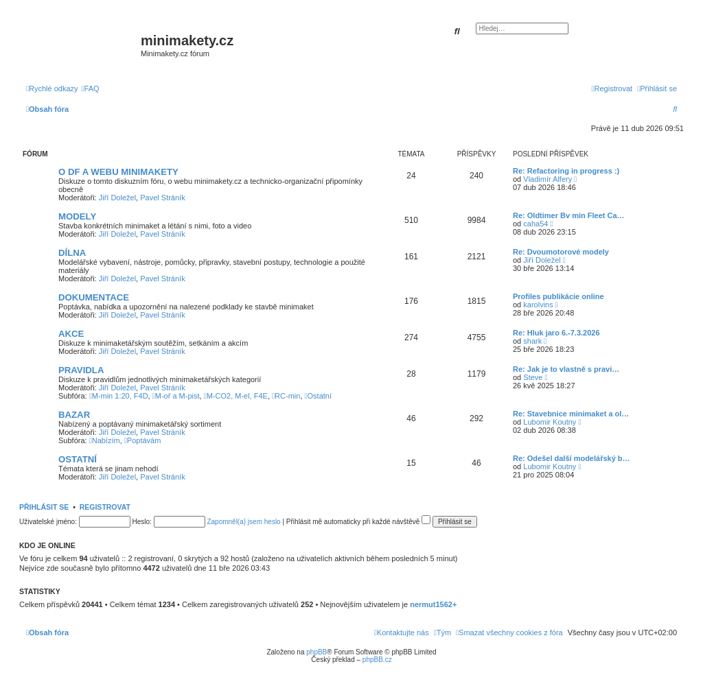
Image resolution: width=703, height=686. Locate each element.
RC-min (286, 396)
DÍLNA (72, 253)
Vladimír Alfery (547, 179)
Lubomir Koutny (549, 422)
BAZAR (74, 415)
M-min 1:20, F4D (118, 396)
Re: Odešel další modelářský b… (571, 458)
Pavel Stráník (162, 197)
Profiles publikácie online (558, 296)
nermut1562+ (433, 604)
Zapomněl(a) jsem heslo (243, 521)
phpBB (316, 652)
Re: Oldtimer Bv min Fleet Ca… (569, 215)
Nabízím (104, 440)
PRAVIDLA (81, 370)
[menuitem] (91, 88)
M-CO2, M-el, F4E (236, 396)
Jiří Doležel (117, 197)
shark (532, 341)
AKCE (71, 334)
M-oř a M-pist (176, 396)
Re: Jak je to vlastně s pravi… (566, 369)
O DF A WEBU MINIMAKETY (118, 172)
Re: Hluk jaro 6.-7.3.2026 (556, 333)
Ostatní (318, 396)
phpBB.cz (377, 659)
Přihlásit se (44, 507)
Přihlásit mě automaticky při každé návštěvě (358, 521)
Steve (532, 377)
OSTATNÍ (77, 459)
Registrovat (105, 507)
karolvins (538, 304)
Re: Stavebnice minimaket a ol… (571, 414)
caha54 (535, 224)
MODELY (77, 216)
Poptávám (142, 440)
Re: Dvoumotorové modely (561, 252)
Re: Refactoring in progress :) (566, 171)
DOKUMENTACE (93, 297)
